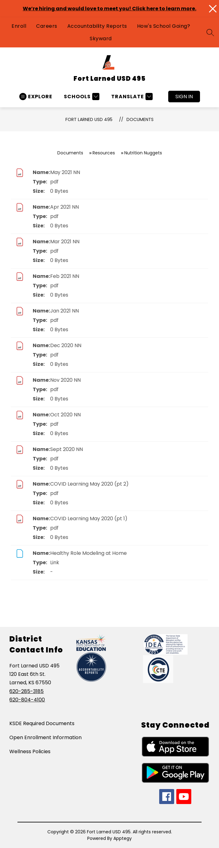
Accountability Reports (97, 26)
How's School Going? (163, 26)
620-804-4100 (27, 699)
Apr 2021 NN (64, 207)
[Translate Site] (131, 96)
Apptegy (122, 838)
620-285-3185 (26, 691)
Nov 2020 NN (65, 380)
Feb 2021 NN (64, 276)
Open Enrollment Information (45, 737)
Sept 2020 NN (66, 449)
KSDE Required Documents (41, 723)
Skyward (101, 38)
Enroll (19, 26)
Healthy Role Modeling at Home (88, 553)
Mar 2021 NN (64, 241)
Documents (140, 119)
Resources (104, 153)
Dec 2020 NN (65, 345)
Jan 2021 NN (64, 310)
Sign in (184, 96)
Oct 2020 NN (65, 414)
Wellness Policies (29, 751)
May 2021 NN (65, 172)
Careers (46, 26)
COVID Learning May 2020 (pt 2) (89, 483)
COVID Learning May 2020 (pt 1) (88, 518)
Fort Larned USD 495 (88, 119)
